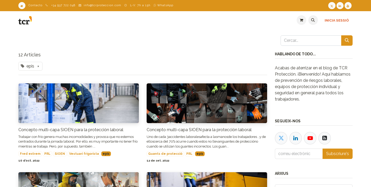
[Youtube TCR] (348, 5)
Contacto (35, 5)
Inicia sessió (337, 20)
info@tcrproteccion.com (102, 5)
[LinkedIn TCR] (340, 5)
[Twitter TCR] (331, 5)
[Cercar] (347, 40)
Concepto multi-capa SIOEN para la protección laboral (70, 129)
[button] (313, 20)
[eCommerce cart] (301, 20)
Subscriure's (337, 153)
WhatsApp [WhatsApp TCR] (163, 5)
